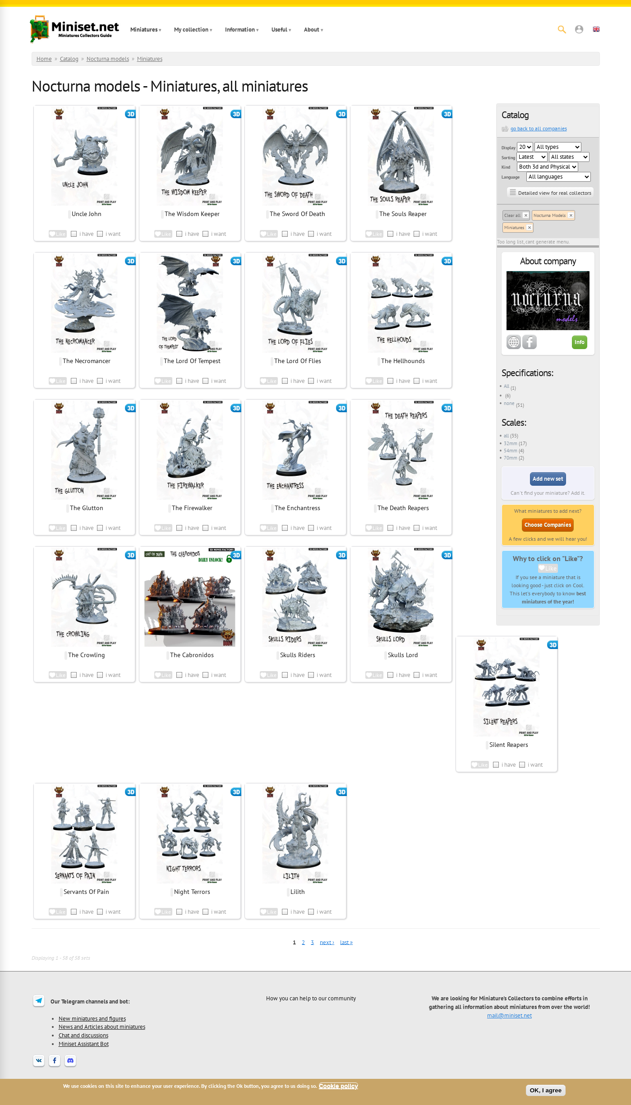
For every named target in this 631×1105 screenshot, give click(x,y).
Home (44, 59)
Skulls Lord (403, 655)
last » (346, 942)
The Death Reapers (403, 508)
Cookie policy (338, 1085)
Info (580, 342)
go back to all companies (539, 128)
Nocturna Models (550, 215)
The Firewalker (192, 508)
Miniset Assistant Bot (84, 1043)
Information (240, 29)
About (311, 29)
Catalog (69, 59)
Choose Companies (548, 525)
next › (327, 942)
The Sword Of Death (297, 214)
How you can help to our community (311, 998)
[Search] (562, 29)
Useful (279, 29)
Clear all (512, 215)
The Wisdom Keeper (192, 214)
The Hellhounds (403, 361)
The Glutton (86, 508)
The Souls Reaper (403, 214)
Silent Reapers (508, 745)
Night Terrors (192, 892)
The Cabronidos (192, 655)
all (506, 436)
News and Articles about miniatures (102, 1026)
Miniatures (143, 29)
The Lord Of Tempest (192, 361)
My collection (191, 29)
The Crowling (86, 655)
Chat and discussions (83, 1035)
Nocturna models (108, 59)
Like (551, 568)
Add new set (548, 479)
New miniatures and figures (92, 1018)
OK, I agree (546, 1090)
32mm (510, 443)
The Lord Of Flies (297, 361)
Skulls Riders (297, 655)
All (506, 386)
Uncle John (86, 214)
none (509, 403)
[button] (579, 29)
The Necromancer (87, 361)
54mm (510, 450)
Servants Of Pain (86, 892)
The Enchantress (297, 508)
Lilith (297, 892)
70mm (510, 458)
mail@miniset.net (509, 1015)
